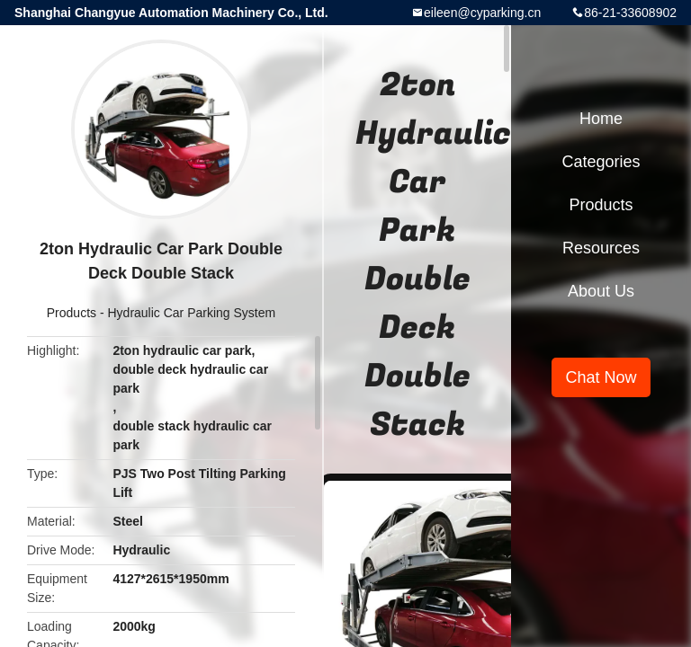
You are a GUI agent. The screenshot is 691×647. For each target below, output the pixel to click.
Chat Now (600, 377)
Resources (601, 248)
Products (71, 313)
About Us (601, 291)
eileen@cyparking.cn (482, 12)
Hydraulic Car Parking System (191, 313)
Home (601, 119)
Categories (600, 162)
